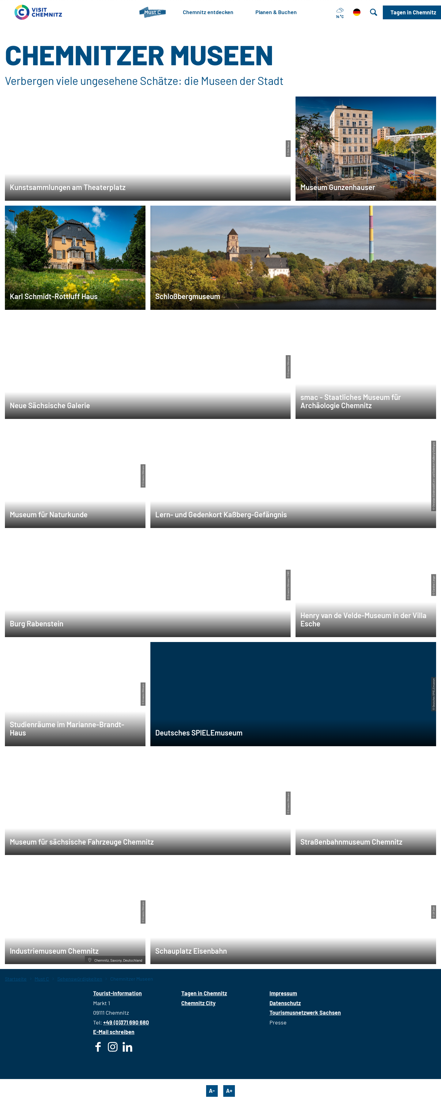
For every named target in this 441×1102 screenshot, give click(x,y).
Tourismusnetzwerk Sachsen (305, 1012)
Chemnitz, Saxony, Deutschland (115, 960)
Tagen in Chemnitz (204, 993)
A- (212, 1090)
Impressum (283, 993)
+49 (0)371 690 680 (126, 1022)
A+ (229, 1090)
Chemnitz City (198, 1003)
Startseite (16, 979)
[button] (412, 12)
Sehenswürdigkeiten (79, 979)
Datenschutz (285, 1003)
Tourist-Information (117, 993)
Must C (42, 979)
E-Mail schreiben (113, 1031)
